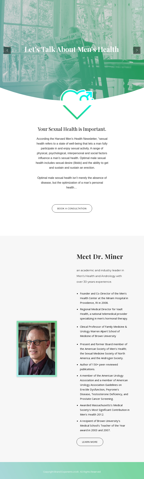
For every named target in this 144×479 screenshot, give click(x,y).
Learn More (90, 441)
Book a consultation (72, 208)
